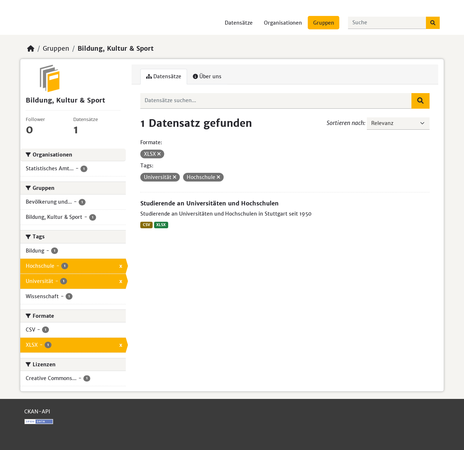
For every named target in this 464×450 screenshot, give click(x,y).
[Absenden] (433, 23)
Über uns (207, 76)
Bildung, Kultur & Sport (116, 49)
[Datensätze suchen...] (387, 23)
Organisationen (283, 23)
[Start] (30, 49)
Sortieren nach (345, 122)
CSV (146, 224)
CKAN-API (37, 411)
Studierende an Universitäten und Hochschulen (209, 203)
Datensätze (239, 23)
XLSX (161, 224)
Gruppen (323, 23)
